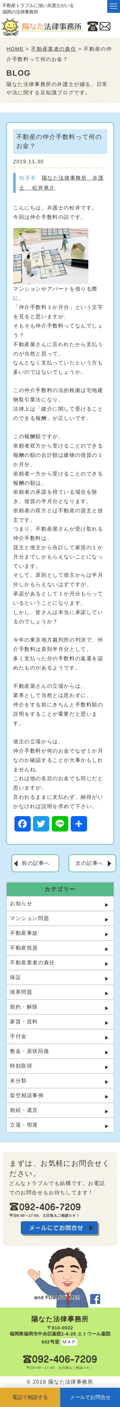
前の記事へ (36, 863)
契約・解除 (24, 1007)
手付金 (18, 1036)
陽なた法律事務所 (59, 1319)
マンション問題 (29, 918)
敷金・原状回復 (29, 1051)
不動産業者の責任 (32, 962)
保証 (15, 977)
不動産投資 (24, 948)
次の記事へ (90, 863)
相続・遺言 (24, 1110)
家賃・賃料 (24, 1021)
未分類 (18, 1080)
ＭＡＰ (69, 1341)
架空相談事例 (27, 1095)
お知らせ (21, 903)
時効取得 (21, 1066)
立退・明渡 (24, 1125)
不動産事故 (24, 933)
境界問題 (21, 992)
